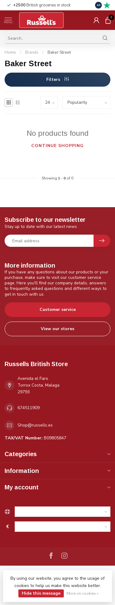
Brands (31, 52)
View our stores (57, 329)
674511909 (28, 408)
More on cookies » (82, 593)
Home (10, 52)
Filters (57, 79)
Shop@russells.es (35, 425)
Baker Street (59, 52)
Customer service (58, 309)
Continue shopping (57, 146)
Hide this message (41, 593)
